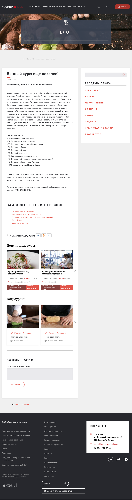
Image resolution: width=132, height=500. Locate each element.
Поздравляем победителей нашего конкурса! (32, 218)
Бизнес (90, 97)
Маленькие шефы (20, 224)
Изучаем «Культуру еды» (23, 212)
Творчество (93, 135)
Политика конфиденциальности (16, 432)
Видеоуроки (49, 468)
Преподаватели (51, 463)
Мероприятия (48, 6)
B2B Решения (50, 472)
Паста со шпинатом (19, 338)
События (91, 110)
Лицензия (6, 454)
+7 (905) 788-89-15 (102, 449)
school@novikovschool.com (106, 445)
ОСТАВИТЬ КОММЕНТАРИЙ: (19, 367)
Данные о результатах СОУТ (14, 466)
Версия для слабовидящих (59, 491)
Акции (89, 116)
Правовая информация (12, 441)
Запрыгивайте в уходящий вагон (26, 215)
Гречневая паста (52, 338)
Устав (4, 450)
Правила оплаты (9, 445)
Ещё (80, 6)
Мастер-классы (51, 437)
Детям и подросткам (66, 6)
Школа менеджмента (53, 445)
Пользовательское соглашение (16, 437)
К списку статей (22, 406)
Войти (122, 6)
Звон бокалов (18, 221)
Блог (29, 60)
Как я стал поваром (99, 129)
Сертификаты (34, 6)
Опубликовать (16, 386)
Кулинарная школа (52, 441)
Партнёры (48, 454)
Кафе (46, 450)
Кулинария (92, 91)
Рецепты (91, 123)
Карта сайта (49, 476)
